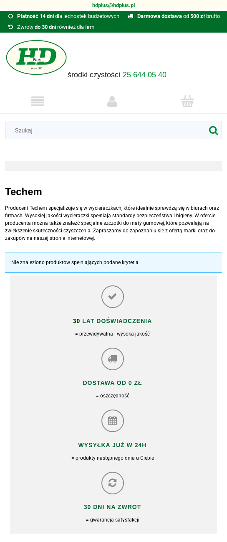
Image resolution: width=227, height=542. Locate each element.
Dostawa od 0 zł (112, 382)
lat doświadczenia (116, 321)
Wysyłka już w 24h (112, 445)
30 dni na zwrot (112, 507)
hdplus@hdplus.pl (113, 5)
